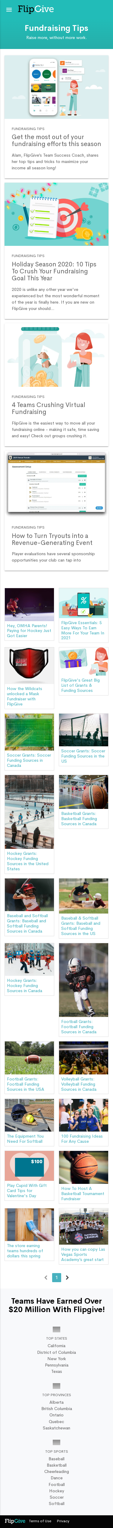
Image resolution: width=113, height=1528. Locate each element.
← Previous (45, 1278)
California (56, 1345)
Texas (56, 1371)
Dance (57, 1478)
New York (56, 1358)
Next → (67, 1278)
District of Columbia (56, 1352)
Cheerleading (56, 1471)
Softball (56, 1503)
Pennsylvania (56, 1365)
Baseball (56, 1458)
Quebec (56, 1421)
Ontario (56, 1415)
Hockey (56, 1491)
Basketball (57, 1465)
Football (57, 1484)
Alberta (56, 1402)
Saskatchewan (56, 1428)
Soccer (57, 1497)
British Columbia (56, 1408)
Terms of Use (40, 1521)
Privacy (63, 1521)
